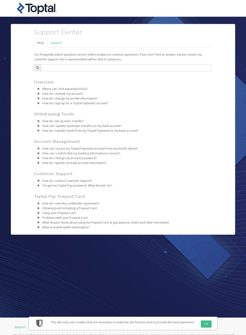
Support (56, 43)
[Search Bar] (126, 67)
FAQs (40, 43)
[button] (38, 89)
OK (206, 324)
